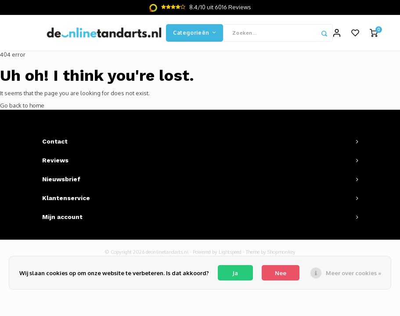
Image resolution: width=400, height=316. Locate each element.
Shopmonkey (281, 252)
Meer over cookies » (353, 272)
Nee (280, 272)
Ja (235, 272)
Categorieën (194, 32)
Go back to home (22, 105)
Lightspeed (230, 252)
